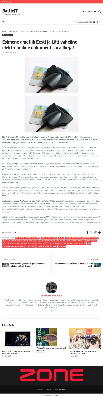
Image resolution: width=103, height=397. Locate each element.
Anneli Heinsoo (46, 238)
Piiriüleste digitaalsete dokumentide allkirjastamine (18, 246)
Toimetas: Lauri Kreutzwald (51, 296)
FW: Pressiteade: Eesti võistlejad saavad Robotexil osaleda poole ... (82, 352)
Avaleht (4, 31)
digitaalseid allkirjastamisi (73, 238)
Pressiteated (13, 31)
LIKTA (89, 243)
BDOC (55, 238)
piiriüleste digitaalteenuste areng (46, 246)
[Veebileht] (51, 311)
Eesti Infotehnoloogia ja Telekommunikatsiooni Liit (23, 240)
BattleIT (10, 11)
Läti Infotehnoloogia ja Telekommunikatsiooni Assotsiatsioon (66, 243)
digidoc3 (61, 238)
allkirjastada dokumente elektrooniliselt (27, 238)
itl (3, 243)
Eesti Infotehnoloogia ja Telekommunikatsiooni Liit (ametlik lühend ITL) (62, 240)
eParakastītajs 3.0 (91, 240)
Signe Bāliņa (62, 246)
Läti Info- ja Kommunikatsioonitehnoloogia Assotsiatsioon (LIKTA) (26, 243)
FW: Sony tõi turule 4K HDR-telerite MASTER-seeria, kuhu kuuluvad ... (17, 352)
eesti (4, 240)
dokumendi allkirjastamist (91, 238)
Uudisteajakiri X (62, 389)
